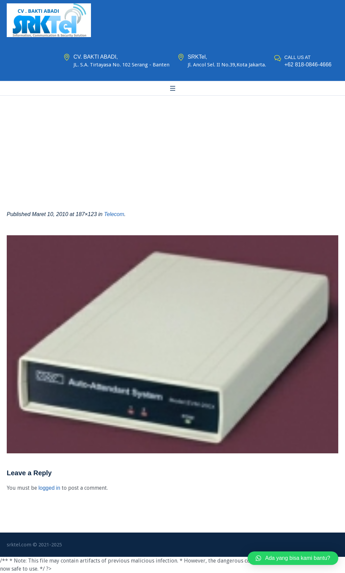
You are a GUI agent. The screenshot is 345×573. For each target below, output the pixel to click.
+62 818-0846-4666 (308, 64)
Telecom (114, 214)
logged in (49, 488)
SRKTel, (197, 57)
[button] (293, 558)
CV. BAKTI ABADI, (95, 57)
